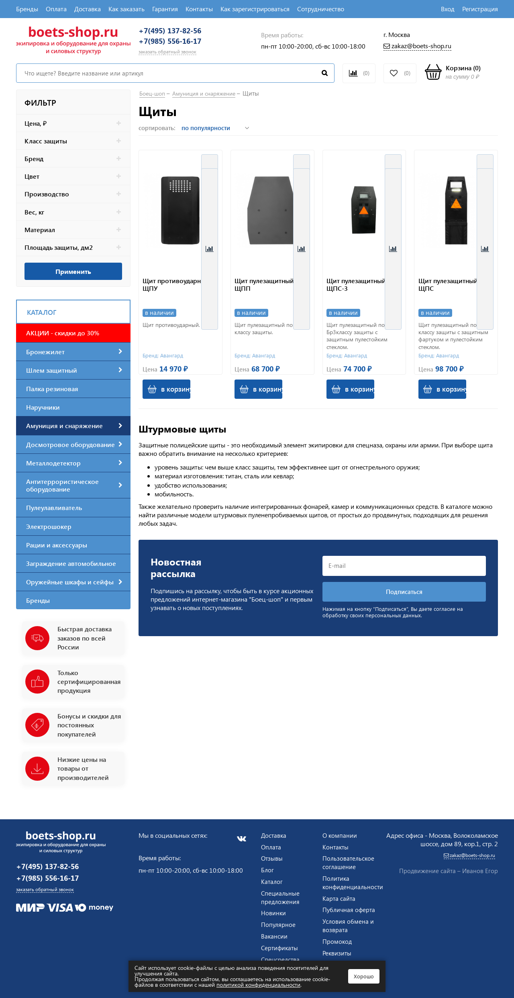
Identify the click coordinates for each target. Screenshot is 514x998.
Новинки (273, 911)
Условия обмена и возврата (348, 931)
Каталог (272, 879)
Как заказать (126, 8)
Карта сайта (339, 896)
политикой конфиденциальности (258, 984)
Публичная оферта (338, 912)
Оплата (56, 8)
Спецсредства (281, 957)
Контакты (199, 8)
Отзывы (272, 856)
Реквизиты (337, 959)
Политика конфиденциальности (353, 880)
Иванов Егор (480, 869)
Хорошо (364, 976)
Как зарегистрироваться (255, 8)
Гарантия (165, 8)
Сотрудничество (320, 8)
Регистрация (480, 8)
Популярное (278, 922)
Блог (267, 867)
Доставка (87, 8)
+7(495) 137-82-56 (182, 32)
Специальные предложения (280, 895)
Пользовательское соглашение (348, 860)
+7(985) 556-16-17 (182, 46)
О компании (340, 833)
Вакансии (274, 934)
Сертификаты (280, 945)
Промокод (337, 947)
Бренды (27, 8)
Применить (73, 278)
